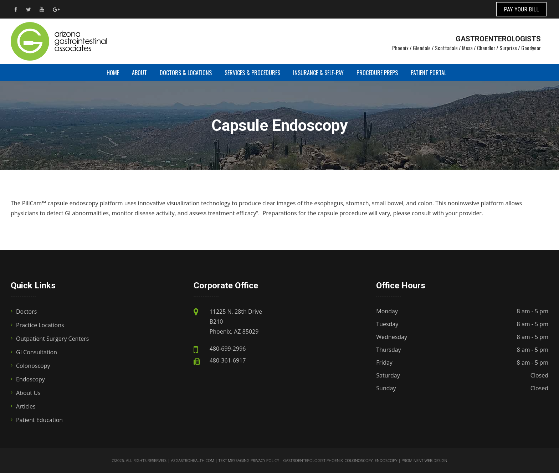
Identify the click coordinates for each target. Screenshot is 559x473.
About (139, 72)
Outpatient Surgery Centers (52, 339)
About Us (28, 393)
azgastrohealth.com (192, 460)
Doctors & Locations (186, 72)
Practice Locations (40, 325)
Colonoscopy (33, 366)
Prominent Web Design (424, 460)
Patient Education (39, 420)
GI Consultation (36, 352)
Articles (26, 406)
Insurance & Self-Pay (318, 72)
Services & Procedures (252, 72)
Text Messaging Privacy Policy (249, 460)
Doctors (26, 311)
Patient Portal (428, 72)
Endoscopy (30, 379)
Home (113, 72)
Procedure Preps (377, 72)
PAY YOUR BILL (521, 9)
